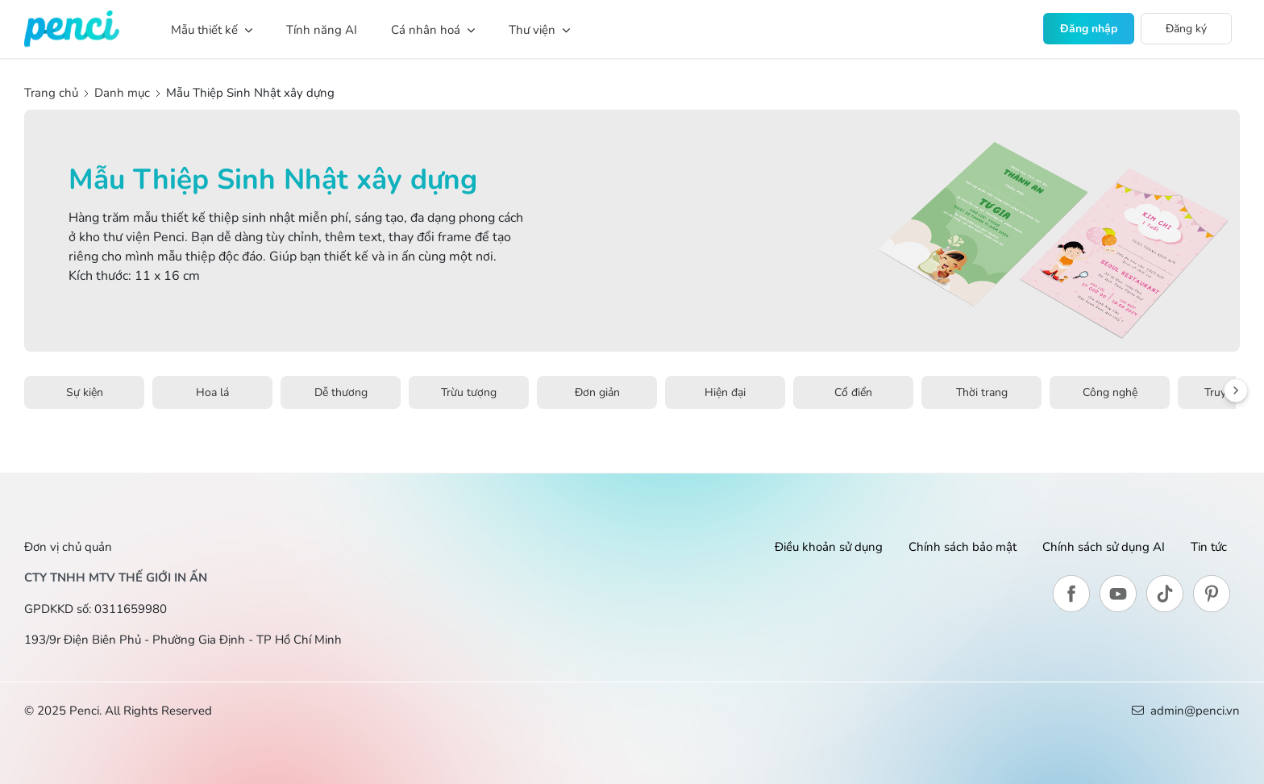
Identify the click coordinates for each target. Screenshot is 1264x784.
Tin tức (1209, 547)
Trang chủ (52, 93)
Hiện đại (725, 392)
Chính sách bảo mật (962, 547)
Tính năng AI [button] (321, 30)
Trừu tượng (469, 392)
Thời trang (982, 392)
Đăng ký (1186, 28)
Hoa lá (212, 392)
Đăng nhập (1088, 28)
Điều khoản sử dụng (829, 547)
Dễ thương (341, 392)
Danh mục (122, 93)
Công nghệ (1110, 392)
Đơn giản (597, 392)
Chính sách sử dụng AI (1103, 547)
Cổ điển (853, 392)
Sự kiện (84, 392)
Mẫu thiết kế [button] (211, 30)
